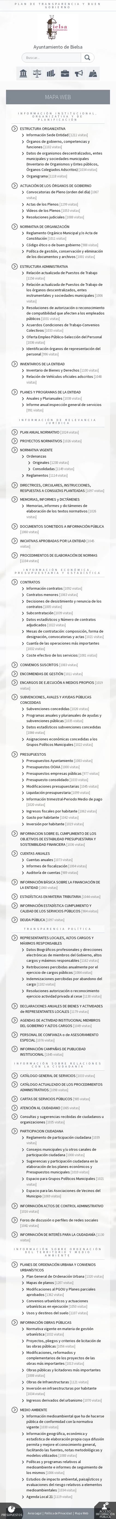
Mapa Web (81, 1513)
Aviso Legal (34, 1513)
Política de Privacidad (58, 1513)
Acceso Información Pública (105, 1510)
